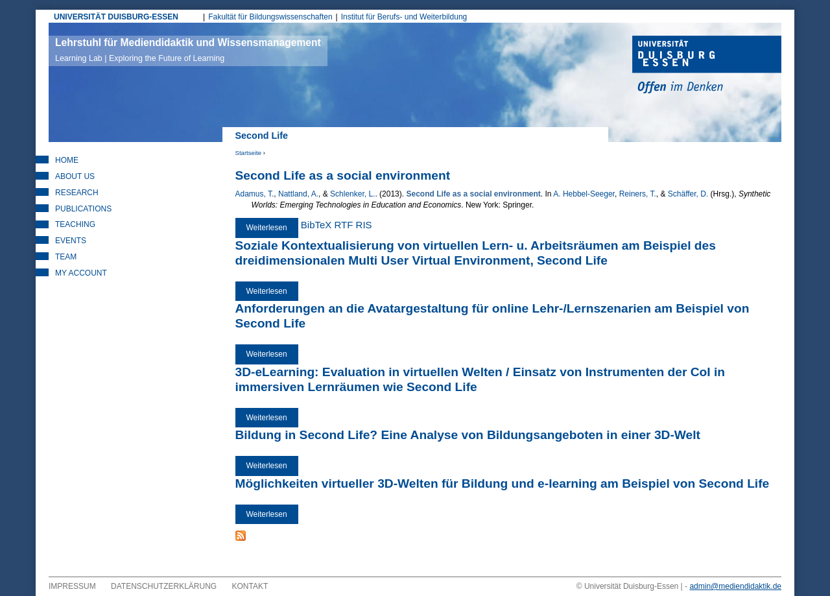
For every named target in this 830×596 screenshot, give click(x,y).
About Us (75, 176)
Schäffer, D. (688, 193)
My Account (81, 273)
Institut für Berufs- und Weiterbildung (404, 16)
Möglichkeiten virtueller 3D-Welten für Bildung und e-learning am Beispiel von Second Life (502, 483)
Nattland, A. (298, 193)
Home (66, 160)
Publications (83, 208)
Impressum (72, 586)
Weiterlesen (272, 227)
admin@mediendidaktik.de (735, 586)
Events (70, 240)
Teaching (75, 224)
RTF (344, 224)
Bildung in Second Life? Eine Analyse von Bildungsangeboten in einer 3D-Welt (467, 435)
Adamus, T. (254, 193)
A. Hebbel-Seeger (584, 193)
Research (77, 192)
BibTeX (316, 224)
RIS (364, 224)
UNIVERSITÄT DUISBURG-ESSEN (116, 16)
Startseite (248, 152)
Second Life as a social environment (343, 175)
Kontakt (250, 586)
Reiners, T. (637, 193)
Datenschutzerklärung (164, 586)
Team (66, 256)
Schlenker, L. (352, 193)
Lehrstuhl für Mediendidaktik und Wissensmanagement (188, 50)
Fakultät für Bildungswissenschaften (270, 16)
